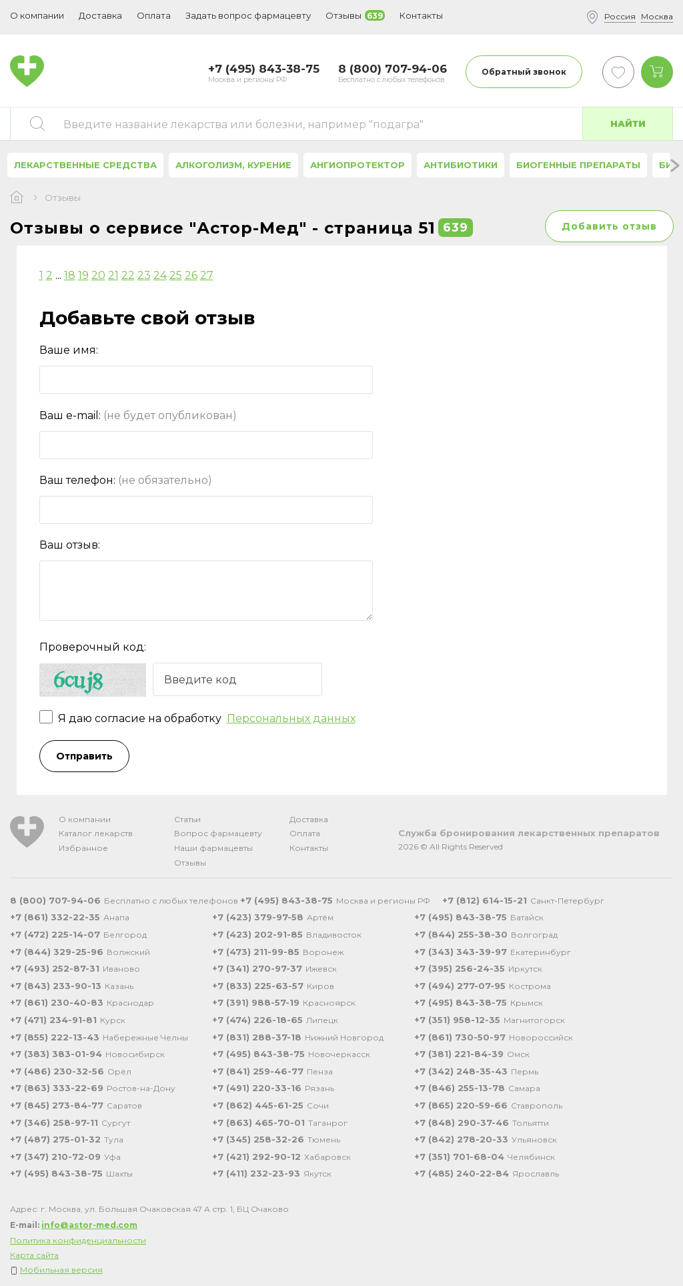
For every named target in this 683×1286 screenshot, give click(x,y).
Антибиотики (461, 164)
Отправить (84, 756)
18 (69, 275)
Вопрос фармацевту (218, 833)
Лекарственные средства (85, 164)
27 (206, 275)
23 (144, 275)
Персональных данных (291, 718)
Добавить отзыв (609, 226)
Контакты (308, 848)
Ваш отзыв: (69, 545)
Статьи (187, 819)
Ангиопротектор (357, 164)
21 (113, 275)
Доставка (308, 819)
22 (128, 275)
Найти (628, 123)
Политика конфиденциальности (78, 1240)
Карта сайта (34, 1255)
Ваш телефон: (125, 480)
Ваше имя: (68, 350)
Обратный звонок (524, 72)
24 (160, 275)
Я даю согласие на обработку (197, 718)
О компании (85, 819)
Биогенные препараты (578, 164)
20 (98, 275)
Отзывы (190, 863)
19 (83, 275)
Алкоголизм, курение (233, 164)
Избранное (83, 848)
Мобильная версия (61, 1270)
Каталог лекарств (96, 833)
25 (175, 275)
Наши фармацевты (213, 848)
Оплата (154, 15)
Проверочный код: (92, 647)
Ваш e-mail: (138, 415)
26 (191, 275)
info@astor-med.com (89, 1225)
